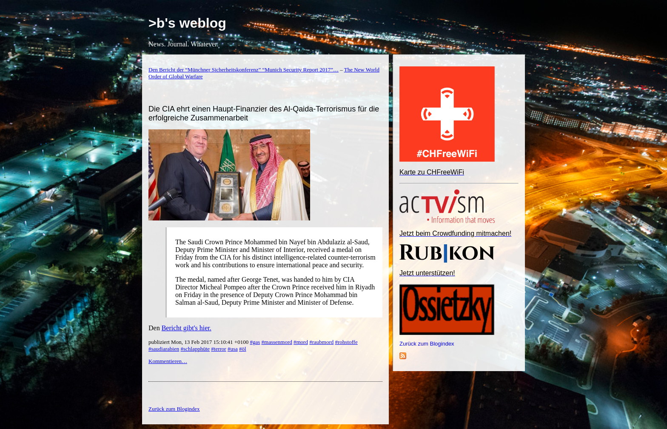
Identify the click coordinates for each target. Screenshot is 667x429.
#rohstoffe (346, 342)
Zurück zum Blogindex (426, 343)
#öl (242, 349)
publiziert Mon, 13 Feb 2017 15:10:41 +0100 (199, 342)
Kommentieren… (167, 361)
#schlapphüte (195, 349)
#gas (255, 342)
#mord (301, 342)
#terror (218, 349)
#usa (233, 349)
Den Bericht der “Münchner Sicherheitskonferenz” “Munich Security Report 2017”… (243, 69)
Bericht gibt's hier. (186, 328)
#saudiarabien (163, 349)
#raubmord (321, 342)
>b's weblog (187, 23)
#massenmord (277, 342)
